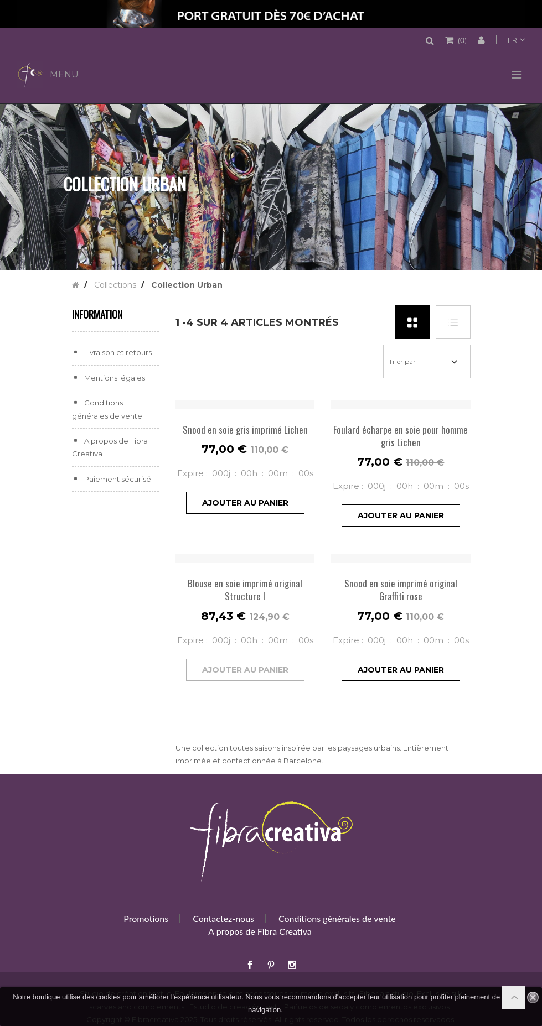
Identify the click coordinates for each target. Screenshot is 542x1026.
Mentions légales (113, 377)
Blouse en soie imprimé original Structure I (245, 589)
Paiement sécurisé (116, 479)
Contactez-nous (223, 918)
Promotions (145, 918)
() (461, 39)
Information (97, 314)
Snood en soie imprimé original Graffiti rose (400, 589)
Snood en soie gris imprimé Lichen (245, 429)
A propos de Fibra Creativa (259, 931)
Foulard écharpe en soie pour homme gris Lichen (400, 436)
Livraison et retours (117, 352)
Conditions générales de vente (337, 918)
